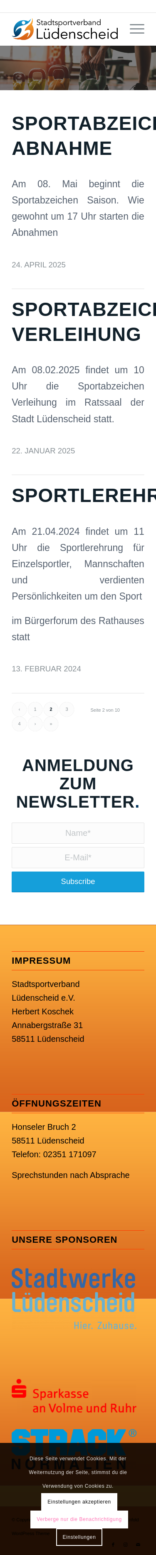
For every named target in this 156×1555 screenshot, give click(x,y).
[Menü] (132, 29)
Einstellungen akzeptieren (79, 1502)
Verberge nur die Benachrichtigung (79, 1519)
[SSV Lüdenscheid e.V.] (65, 29)
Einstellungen (79, 1537)
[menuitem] (132, 29)
